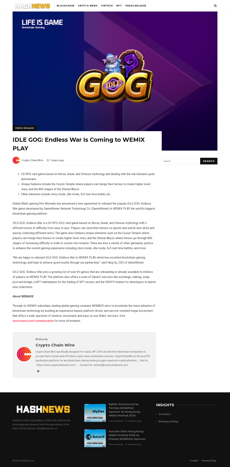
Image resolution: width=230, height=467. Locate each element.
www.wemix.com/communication (33, 321)
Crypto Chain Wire (28, 160)
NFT (119, 5)
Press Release (135, 5)
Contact (165, 414)
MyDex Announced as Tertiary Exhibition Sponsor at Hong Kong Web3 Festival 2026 (95, 413)
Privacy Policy (168, 421)
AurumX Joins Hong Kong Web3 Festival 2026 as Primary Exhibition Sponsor (95, 438)
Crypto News (88, 5)
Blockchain (65, 5)
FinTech (107, 5)
